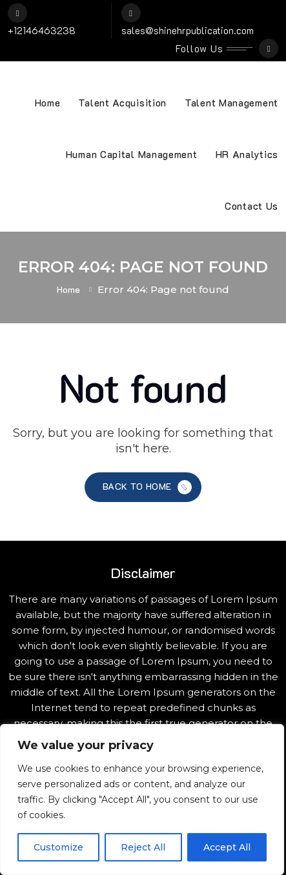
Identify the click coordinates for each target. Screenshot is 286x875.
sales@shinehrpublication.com (187, 30)
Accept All (226, 847)
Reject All (143, 847)
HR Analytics (247, 154)
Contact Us (251, 205)
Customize (58, 847)
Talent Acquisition (122, 102)
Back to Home (149, 488)
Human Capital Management (132, 154)
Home (48, 102)
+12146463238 (42, 30)
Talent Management (231, 102)
